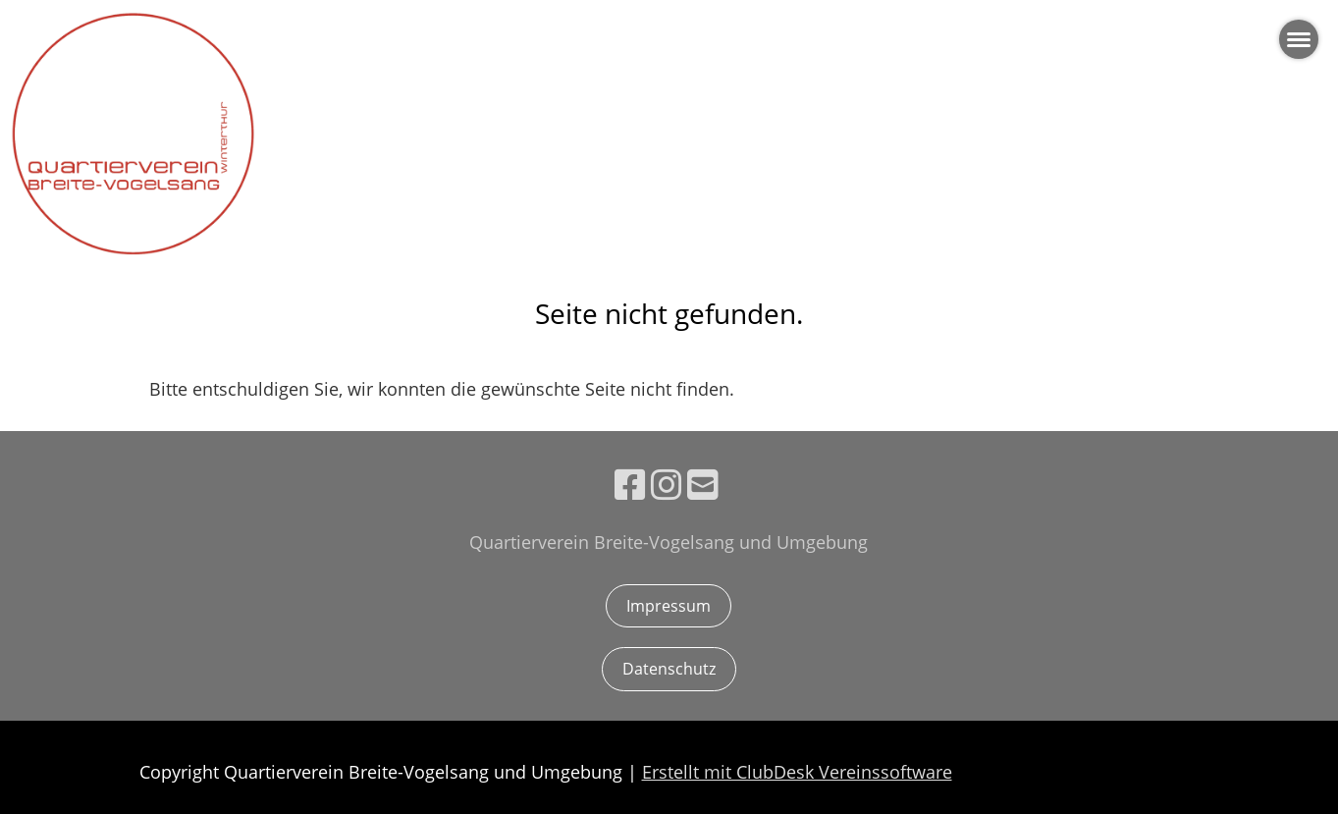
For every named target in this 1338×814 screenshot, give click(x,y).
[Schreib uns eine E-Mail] (703, 485)
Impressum (668, 606)
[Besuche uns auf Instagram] (666, 485)
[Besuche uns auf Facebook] (630, 485)
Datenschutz (669, 668)
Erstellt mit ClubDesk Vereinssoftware (797, 772)
